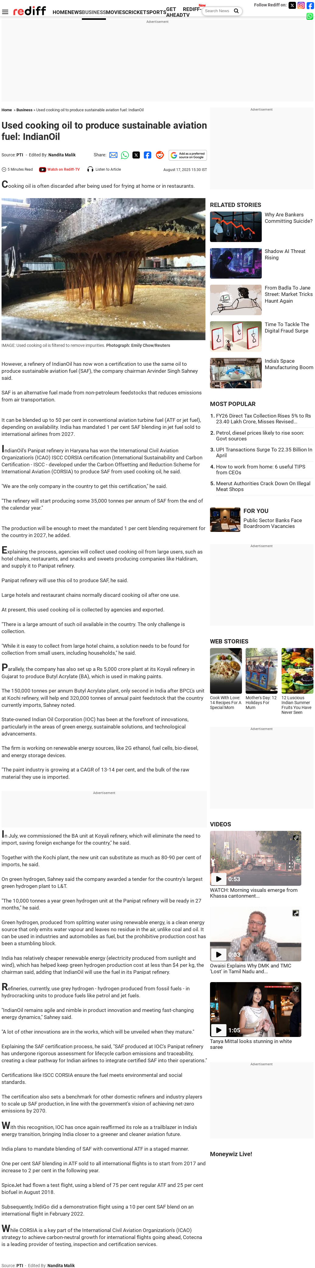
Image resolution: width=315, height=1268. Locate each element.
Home (7, 110)
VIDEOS (220, 824)
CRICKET (135, 12)
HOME (60, 12)
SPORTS (156, 12)
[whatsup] (310, 16)
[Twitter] (292, 5)
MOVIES (115, 12)
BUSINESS (94, 12)
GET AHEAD (174, 12)
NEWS (75, 12)
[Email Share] (112, 155)
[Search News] (234, 11)
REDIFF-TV (192, 12)
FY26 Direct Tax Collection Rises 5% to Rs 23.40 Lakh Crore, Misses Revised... (263, 419)
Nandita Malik (61, 154)
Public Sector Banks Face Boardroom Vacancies (272, 523)
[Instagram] (301, 5)
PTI (19, 154)
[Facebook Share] (147, 155)
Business (24, 110)
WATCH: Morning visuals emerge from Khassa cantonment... (254, 893)
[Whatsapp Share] (124, 155)
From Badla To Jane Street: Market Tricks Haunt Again (289, 294)
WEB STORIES (229, 641)
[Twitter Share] (135, 155)
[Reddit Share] (158, 155)
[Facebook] (310, 5)
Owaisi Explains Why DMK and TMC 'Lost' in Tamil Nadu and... (250, 968)
